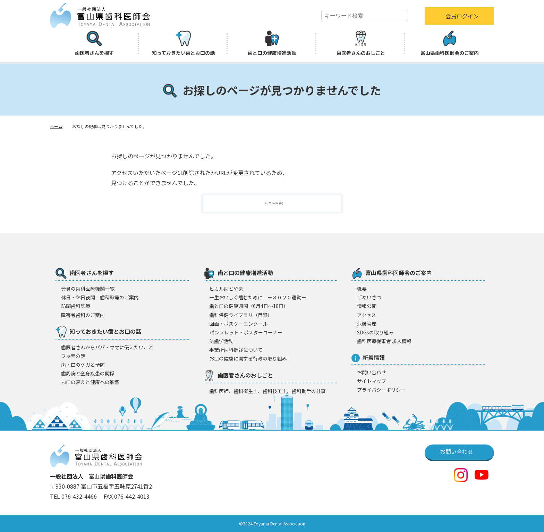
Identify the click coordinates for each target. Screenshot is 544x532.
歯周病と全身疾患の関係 (87, 373)
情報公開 (366, 305)
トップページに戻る (276, 203)
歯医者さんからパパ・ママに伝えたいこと (107, 347)
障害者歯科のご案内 (83, 314)
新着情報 (368, 357)
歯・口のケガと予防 (83, 364)
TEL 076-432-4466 (74, 496)
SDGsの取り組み (375, 332)
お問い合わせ (371, 372)
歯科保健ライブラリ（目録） (240, 314)
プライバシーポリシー (381, 389)
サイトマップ (371, 380)
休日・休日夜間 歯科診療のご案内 (100, 297)
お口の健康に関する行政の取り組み (248, 358)
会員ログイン (462, 16)
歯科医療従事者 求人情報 (384, 341)
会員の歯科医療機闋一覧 (87, 288)
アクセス (366, 314)
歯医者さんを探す (94, 43)
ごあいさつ (369, 297)
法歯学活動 (221, 341)
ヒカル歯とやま (226, 288)
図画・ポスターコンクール (238, 323)
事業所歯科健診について (236, 349)
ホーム (56, 126)
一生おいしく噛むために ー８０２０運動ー (257, 297)
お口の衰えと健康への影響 (90, 382)
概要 (362, 288)
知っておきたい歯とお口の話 (183, 43)
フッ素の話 (73, 355)
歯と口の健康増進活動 (272, 43)
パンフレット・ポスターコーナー (245, 332)
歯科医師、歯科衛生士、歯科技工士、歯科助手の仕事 (267, 391)
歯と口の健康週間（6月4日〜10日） (248, 305)
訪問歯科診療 (75, 305)
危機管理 (366, 323)
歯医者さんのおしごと (361, 43)
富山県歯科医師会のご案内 (449, 43)
